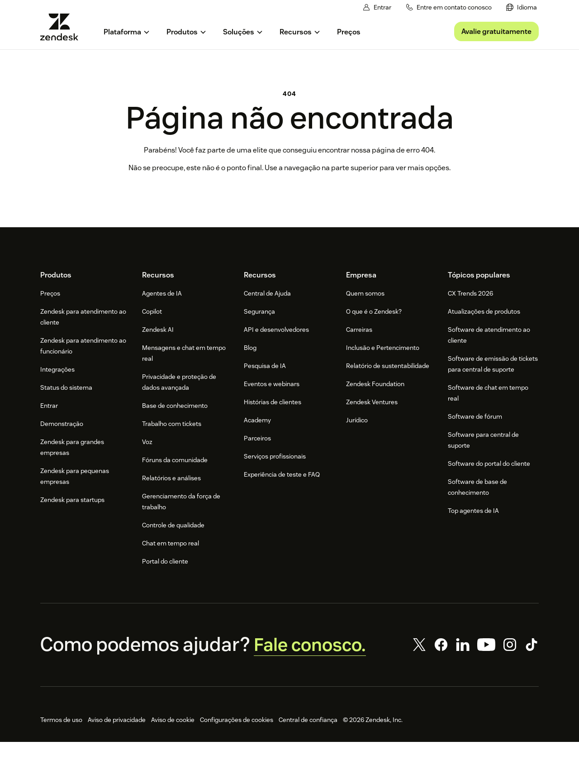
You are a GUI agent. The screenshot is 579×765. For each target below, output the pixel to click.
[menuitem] (522, 7)
